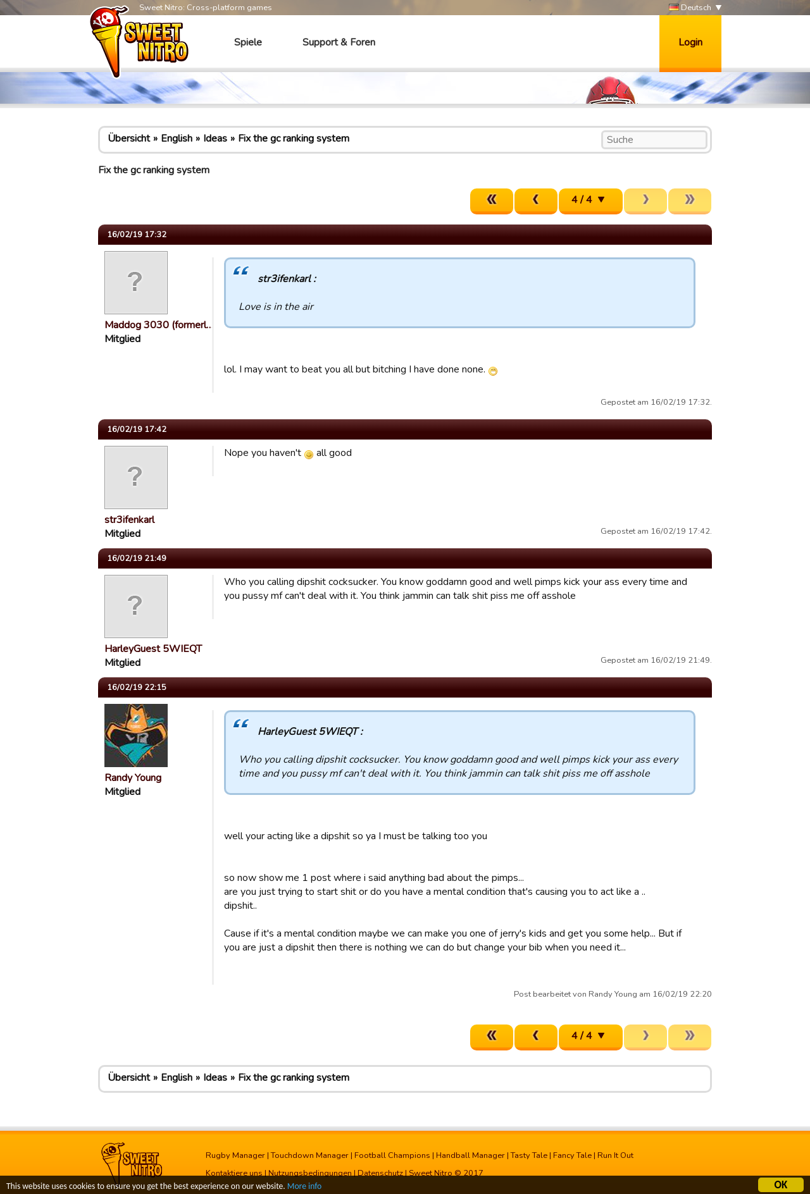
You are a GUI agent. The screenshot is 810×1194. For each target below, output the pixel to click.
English (176, 138)
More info (304, 1187)
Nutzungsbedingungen (310, 1173)
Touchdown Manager (310, 1155)
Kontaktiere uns (234, 1173)
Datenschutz (380, 1173)
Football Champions (392, 1155)
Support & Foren (338, 42)
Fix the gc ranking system (293, 138)
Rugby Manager (235, 1155)
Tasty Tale (529, 1155)
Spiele (248, 42)
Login (690, 42)
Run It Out (615, 1155)
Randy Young (132, 778)
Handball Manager (470, 1155)
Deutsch (690, 8)
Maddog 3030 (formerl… (158, 325)
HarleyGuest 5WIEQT (153, 649)
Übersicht (129, 138)
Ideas (215, 138)
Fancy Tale (572, 1155)
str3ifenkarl (129, 520)
